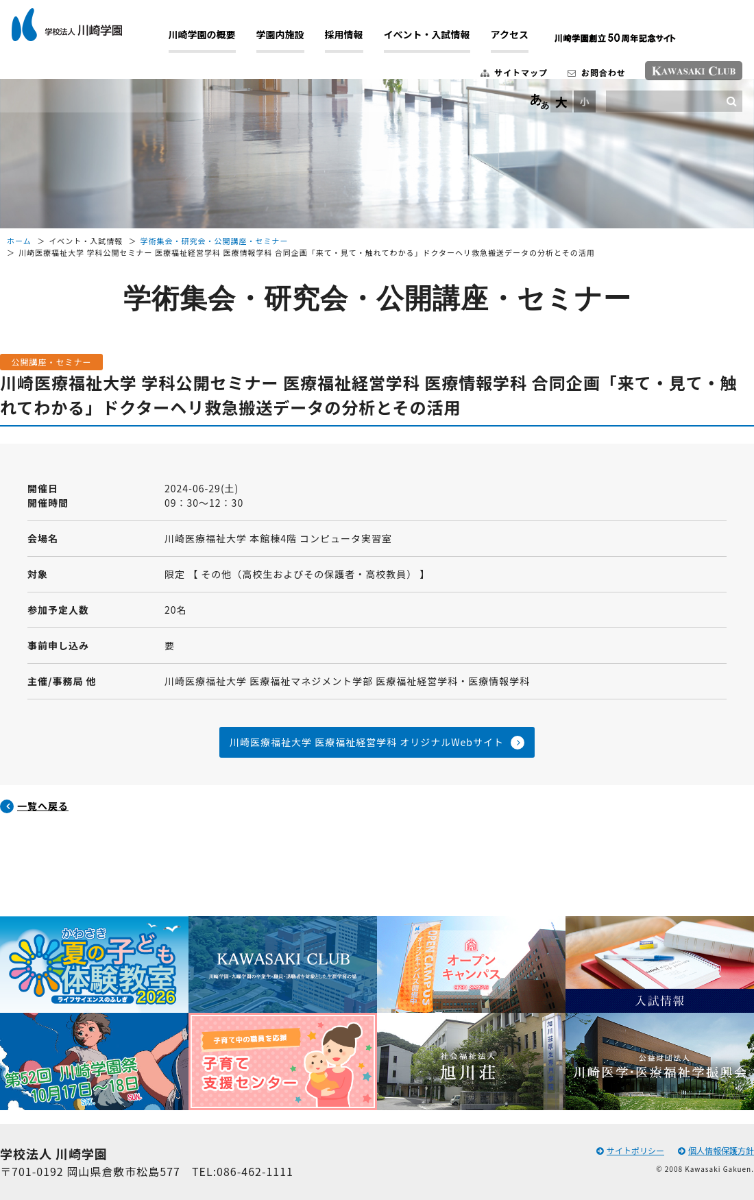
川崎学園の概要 (218, 40)
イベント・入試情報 (443, 40)
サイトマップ (498, 78)
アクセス (525, 40)
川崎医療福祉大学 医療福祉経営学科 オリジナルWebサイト (367, 742)
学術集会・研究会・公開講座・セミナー (215, 240)
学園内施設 (296, 40)
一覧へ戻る (43, 806)
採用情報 (360, 40)
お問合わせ (580, 78)
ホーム (19, 240)
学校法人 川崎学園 (82, 30)
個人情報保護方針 (716, 1150)
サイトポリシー (630, 1150)
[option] (94, 1013)
